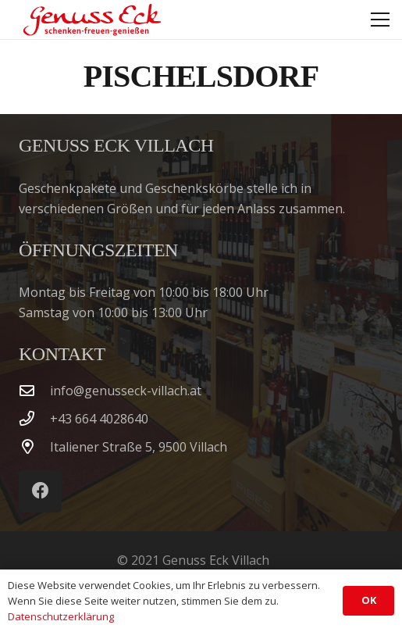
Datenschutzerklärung (61, 616)
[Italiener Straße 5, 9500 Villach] (34, 446)
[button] (380, 19)
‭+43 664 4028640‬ (99, 418)
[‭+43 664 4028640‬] (34, 418)
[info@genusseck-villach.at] (34, 390)
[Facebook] (40, 491)
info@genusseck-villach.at (125, 390)
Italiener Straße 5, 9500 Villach (138, 446)
